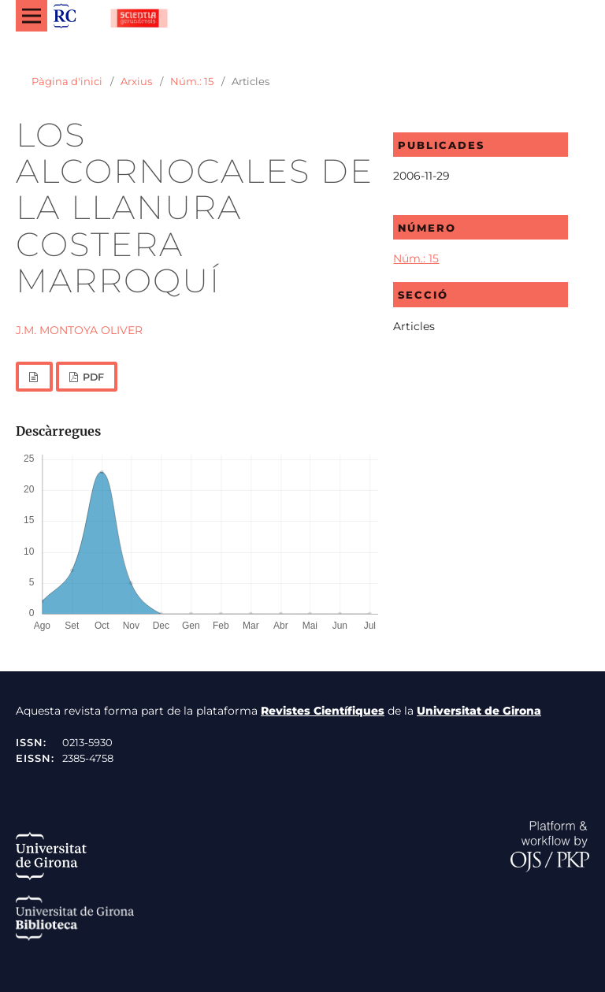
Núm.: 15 (191, 81)
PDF (92, 377)
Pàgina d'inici (67, 81)
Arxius (136, 81)
